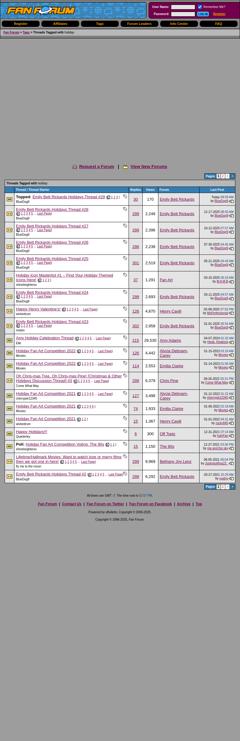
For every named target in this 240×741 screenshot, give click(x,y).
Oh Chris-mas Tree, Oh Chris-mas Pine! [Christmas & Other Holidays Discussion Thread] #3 (69, 378)
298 (135, 246)
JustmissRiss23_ (216, 463)
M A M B (222, 281)
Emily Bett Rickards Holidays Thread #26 (52, 242)
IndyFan (222, 435)
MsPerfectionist (217, 313)
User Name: (160, 7)
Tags (100, 24)
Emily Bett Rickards (177, 199)
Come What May (27, 386)
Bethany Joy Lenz (176, 461)
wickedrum (23, 314)
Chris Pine (169, 380)
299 (135, 213)
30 (136, 199)
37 (136, 280)
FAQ (218, 24)
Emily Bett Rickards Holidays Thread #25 (52, 258)
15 (136, 421)
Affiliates (60, 24)
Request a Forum (96, 166)
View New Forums (148, 166)
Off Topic (168, 434)
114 (135, 366)
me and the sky (217, 448)
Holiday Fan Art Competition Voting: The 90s (65, 444)
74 (136, 408)
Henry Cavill (170, 311)
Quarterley (23, 436)
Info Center (179, 24)
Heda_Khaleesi (217, 342)
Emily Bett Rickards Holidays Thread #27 (52, 226)
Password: (161, 14)
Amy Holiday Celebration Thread (45, 338)
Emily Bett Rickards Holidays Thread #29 (69, 197)
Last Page (44, 213)
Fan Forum (11, 32)
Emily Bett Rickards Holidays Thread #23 (52, 321)
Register (219, 14)
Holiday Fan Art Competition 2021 (45, 393)
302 (135, 326)
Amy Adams (170, 340)
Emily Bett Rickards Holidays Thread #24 (52, 292)
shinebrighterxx (26, 284)
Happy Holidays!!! (31, 431)
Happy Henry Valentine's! (38, 309)
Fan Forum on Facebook (150, 504)
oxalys (20, 330)
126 (135, 311)
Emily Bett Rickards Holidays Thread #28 (52, 209)
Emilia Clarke (172, 366)
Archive (183, 504)
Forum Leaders (139, 24)
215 (135, 340)
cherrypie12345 (26, 398)
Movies (21, 355)
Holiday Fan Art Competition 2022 (45, 351)
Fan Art (166, 280)
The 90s (167, 446)
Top (198, 504)
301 (135, 263)
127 (135, 395)
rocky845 (222, 423)
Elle (18, 343)
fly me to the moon (28, 466)
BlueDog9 (22, 201)
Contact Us (71, 504)
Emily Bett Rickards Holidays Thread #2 (51, 474)
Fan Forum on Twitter (105, 504)
